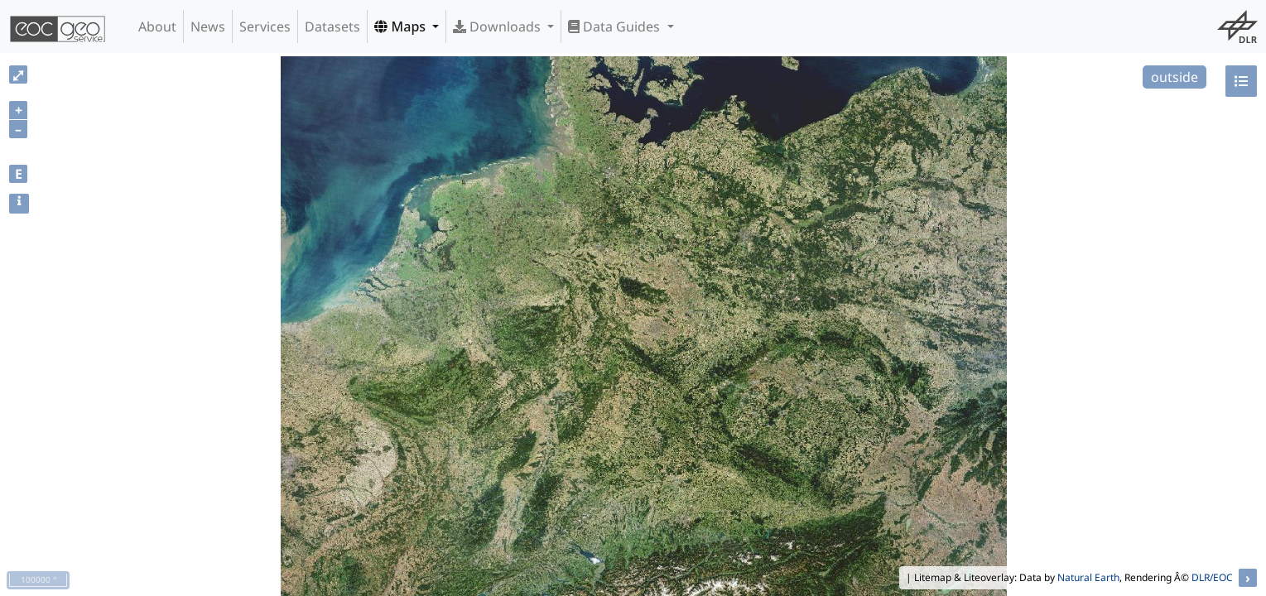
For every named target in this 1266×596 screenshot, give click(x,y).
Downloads (498, 26)
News (207, 26)
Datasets (332, 26)
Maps (401, 26)
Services (265, 26)
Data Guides (615, 26)
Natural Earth (1088, 577)
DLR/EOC (1212, 577)
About (157, 26)
